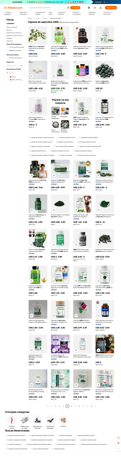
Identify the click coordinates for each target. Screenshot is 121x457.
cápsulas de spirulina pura (37, 151)
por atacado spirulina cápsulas (64, 146)
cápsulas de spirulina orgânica (88, 137)
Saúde (37, 18)
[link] (118, 437)
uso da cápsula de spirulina (40, 449)
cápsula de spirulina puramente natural (41, 137)
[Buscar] (75, 7)
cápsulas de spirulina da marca (59, 151)
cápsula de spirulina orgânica (82, 151)
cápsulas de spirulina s (14, 444)
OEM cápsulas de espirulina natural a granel (92, 444)
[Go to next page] (95, 406)
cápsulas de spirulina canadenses (39, 146)
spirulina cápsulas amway (88, 440)
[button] (68, 7)
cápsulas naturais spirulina (64, 142)
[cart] (95, 8)
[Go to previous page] (47, 406)
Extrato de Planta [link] (56, 18)
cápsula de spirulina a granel (85, 435)
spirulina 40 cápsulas (65, 155)
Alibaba (30, 18)
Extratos (44, 18)
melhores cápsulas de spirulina (86, 155)
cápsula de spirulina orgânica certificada (41, 155)
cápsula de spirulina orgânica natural (40, 142)
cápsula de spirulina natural (66, 137)
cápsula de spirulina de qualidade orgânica (38, 444)
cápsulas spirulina (58, 449)
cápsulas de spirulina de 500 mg (65, 444)
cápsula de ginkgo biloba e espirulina (41, 440)
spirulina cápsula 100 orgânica (66, 440)
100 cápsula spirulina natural (86, 142)
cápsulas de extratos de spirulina (17, 449)
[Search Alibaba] (47, 8)
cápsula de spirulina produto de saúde (89, 146)
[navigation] (15, 212)
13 (91, 406)
